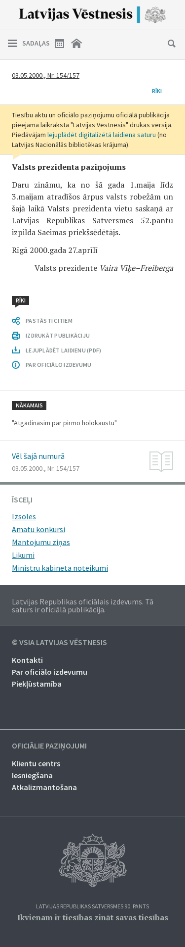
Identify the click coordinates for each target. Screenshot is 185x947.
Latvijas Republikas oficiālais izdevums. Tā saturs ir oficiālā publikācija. (82, 605)
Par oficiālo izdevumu (49, 672)
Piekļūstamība (37, 684)
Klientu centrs (36, 763)
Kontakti (27, 660)
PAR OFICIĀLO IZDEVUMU (58, 364)
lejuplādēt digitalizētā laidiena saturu (101, 134)
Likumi (23, 555)
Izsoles (24, 516)
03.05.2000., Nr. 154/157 (45, 75)
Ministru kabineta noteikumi (60, 568)
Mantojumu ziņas (41, 542)
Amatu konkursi (38, 529)
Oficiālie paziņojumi (49, 746)
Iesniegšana (32, 775)
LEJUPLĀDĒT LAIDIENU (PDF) (63, 350)
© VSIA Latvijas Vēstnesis (59, 642)
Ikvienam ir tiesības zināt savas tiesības (92, 917)
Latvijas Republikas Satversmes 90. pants (92, 906)
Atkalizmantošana (44, 787)
